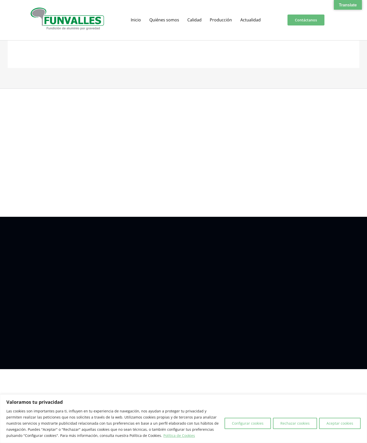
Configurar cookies (248, 423)
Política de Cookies (179, 435)
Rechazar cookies (295, 423)
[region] (183, 418)
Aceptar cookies (339, 423)
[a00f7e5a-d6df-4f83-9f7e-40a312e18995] (67, 9)
